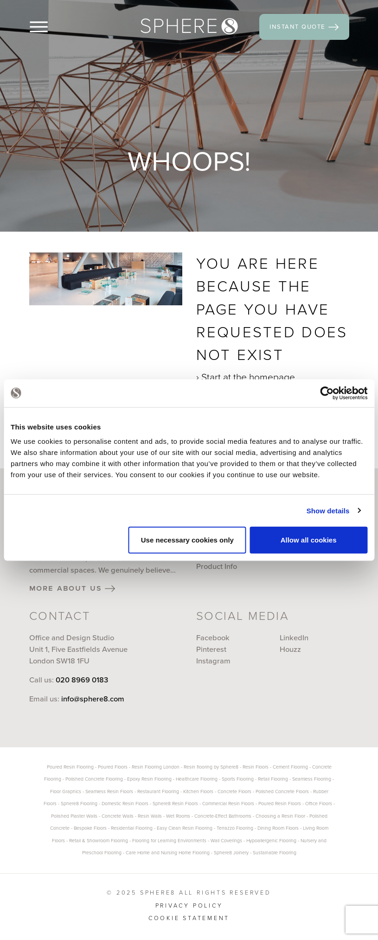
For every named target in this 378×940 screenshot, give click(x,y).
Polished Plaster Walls (74, 816)
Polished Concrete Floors (282, 791)
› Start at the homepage (245, 377)
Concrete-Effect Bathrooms (222, 816)
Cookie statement (189, 918)
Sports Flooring (238, 779)
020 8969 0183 (82, 680)
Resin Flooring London (155, 766)
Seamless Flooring (311, 779)
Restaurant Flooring (158, 791)
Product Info (216, 566)
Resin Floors (256, 766)
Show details (328, 510)
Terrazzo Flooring (235, 828)
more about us (72, 588)
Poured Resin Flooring (70, 766)
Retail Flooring (273, 779)
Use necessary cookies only (187, 540)
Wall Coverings (226, 840)
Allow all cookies (309, 540)
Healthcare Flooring (197, 779)
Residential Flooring (132, 828)
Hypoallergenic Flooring (271, 840)
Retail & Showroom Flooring (98, 840)
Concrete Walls (118, 816)
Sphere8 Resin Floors (175, 803)
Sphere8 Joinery (232, 852)
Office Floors (318, 803)
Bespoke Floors (90, 828)
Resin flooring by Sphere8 (211, 766)
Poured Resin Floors (279, 803)
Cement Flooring (290, 766)
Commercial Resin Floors (228, 803)
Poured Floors (113, 766)
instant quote (304, 26)
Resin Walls (150, 816)
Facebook (213, 637)
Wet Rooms (178, 816)
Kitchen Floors (198, 791)
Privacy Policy (189, 905)
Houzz (290, 649)
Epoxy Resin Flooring (149, 779)
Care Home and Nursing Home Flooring (168, 852)
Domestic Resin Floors (125, 803)
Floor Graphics (65, 791)
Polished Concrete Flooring (94, 779)
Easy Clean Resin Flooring (184, 828)
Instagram (213, 661)
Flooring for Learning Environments (169, 840)
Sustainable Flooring (274, 852)
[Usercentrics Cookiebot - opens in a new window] (326, 393)
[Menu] (53, 27)
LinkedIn (294, 637)
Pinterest (211, 649)
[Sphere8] (189, 26)
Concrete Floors (234, 791)
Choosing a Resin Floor (280, 816)
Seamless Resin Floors (109, 791)
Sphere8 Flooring (79, 803)
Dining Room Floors (278, 828)
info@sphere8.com (92, 699)
